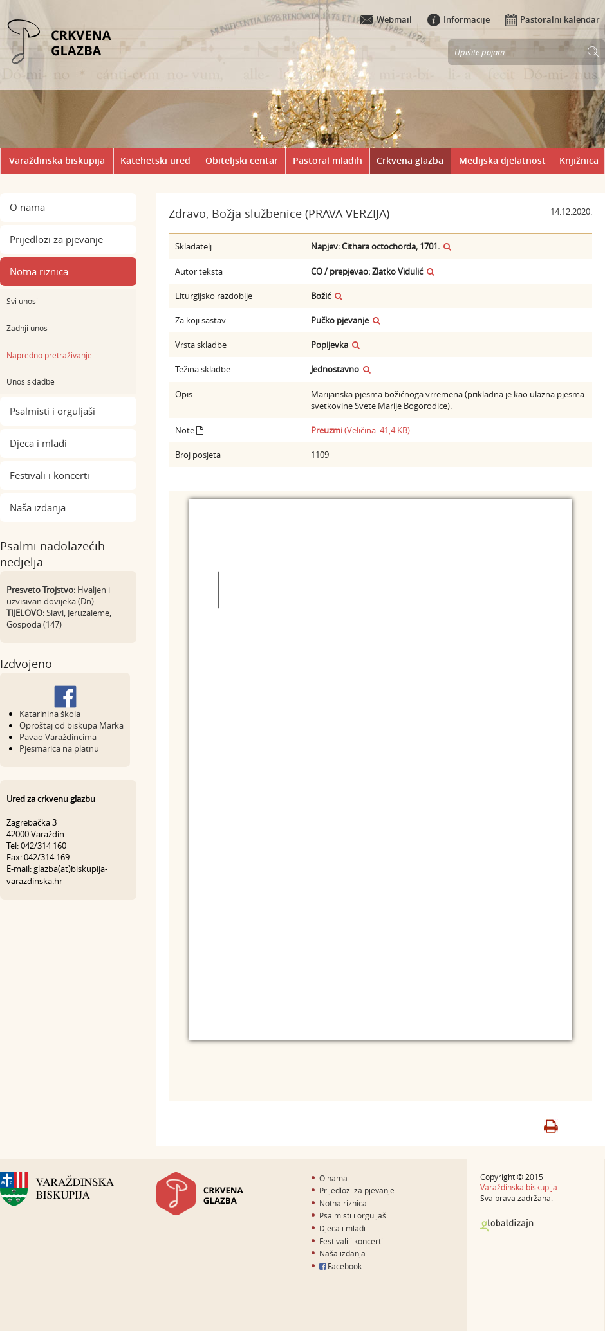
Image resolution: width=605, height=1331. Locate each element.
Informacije (458, 19)
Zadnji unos (27, 328)
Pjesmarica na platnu (59, 748)
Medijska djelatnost (502, 160)
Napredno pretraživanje (49, 355)
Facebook (340, 1266)
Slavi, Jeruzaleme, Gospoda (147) (58, 618)
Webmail (386, 19)
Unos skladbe (30, 381)
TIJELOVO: (25, 613)
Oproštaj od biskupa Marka (71, 725)
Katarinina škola (49, 714)
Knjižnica (579, 160)
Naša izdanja (38, 507)
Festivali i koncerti (49, 475)
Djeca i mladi (38, 443)
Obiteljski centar (241, 160)
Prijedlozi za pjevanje (56, 239)
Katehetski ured (155, 160)
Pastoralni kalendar (552, 19)
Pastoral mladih (327, 160)
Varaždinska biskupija (57, 160)
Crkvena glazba (410, 160)
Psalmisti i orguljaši (52, 410)
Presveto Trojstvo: (40, 589)
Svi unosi (22, 301)
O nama (27, 207)
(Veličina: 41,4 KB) (360, 430)
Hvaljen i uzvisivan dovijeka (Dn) (58, 595)
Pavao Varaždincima (58, 737)
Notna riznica (39, 271)
